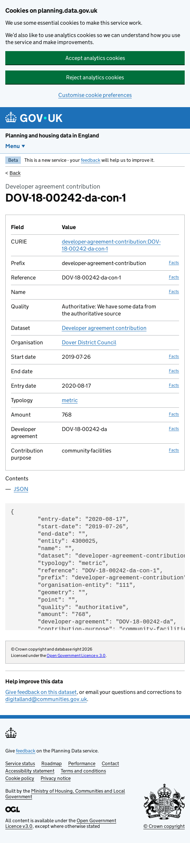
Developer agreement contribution (104, 328)
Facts (174, 262)
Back (15, 173)
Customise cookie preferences (95, 95)
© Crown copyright (164, 826)
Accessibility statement (29, 771)
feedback (90, 160)
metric (70, 400)
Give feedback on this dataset (41, 692)
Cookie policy (19, 778)
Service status (20, 763)
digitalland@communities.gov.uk (46, 699)
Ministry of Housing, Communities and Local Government (65, 794)
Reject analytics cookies (95, 77)
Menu (12, 146)
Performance (81, 763)
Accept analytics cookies (95, 58)
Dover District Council (89, 342)
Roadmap (51, 763)
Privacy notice (56, 778)
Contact (110, 763)
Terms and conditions (83, 771)
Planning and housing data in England (52, 135)
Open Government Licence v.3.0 (76, 655)
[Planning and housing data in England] (35, 117)
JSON (21, 489)
